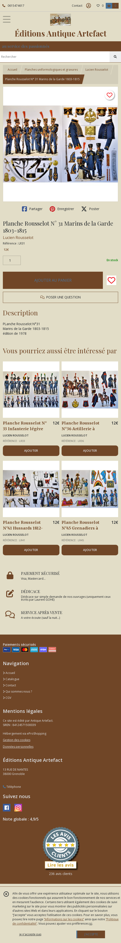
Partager (32, 209)
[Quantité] (12, 260)
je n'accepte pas (30, 934)
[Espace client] (88, 5)
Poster (90, 209)
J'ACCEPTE (91, 934)
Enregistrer (62, 209)
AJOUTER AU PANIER (53, 280)
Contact (77, 6)
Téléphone (12, 787)
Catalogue (11, 679)
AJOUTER (31, 450)
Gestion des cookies (16, 740)
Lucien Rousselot (96, 70)
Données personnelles (18, 747)
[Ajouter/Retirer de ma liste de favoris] (111, 280)
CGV (7, 698)
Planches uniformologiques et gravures (51, 70)
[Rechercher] (115, 56)
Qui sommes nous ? (17, 691)
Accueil (12, 70)
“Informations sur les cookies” (64, 919)
